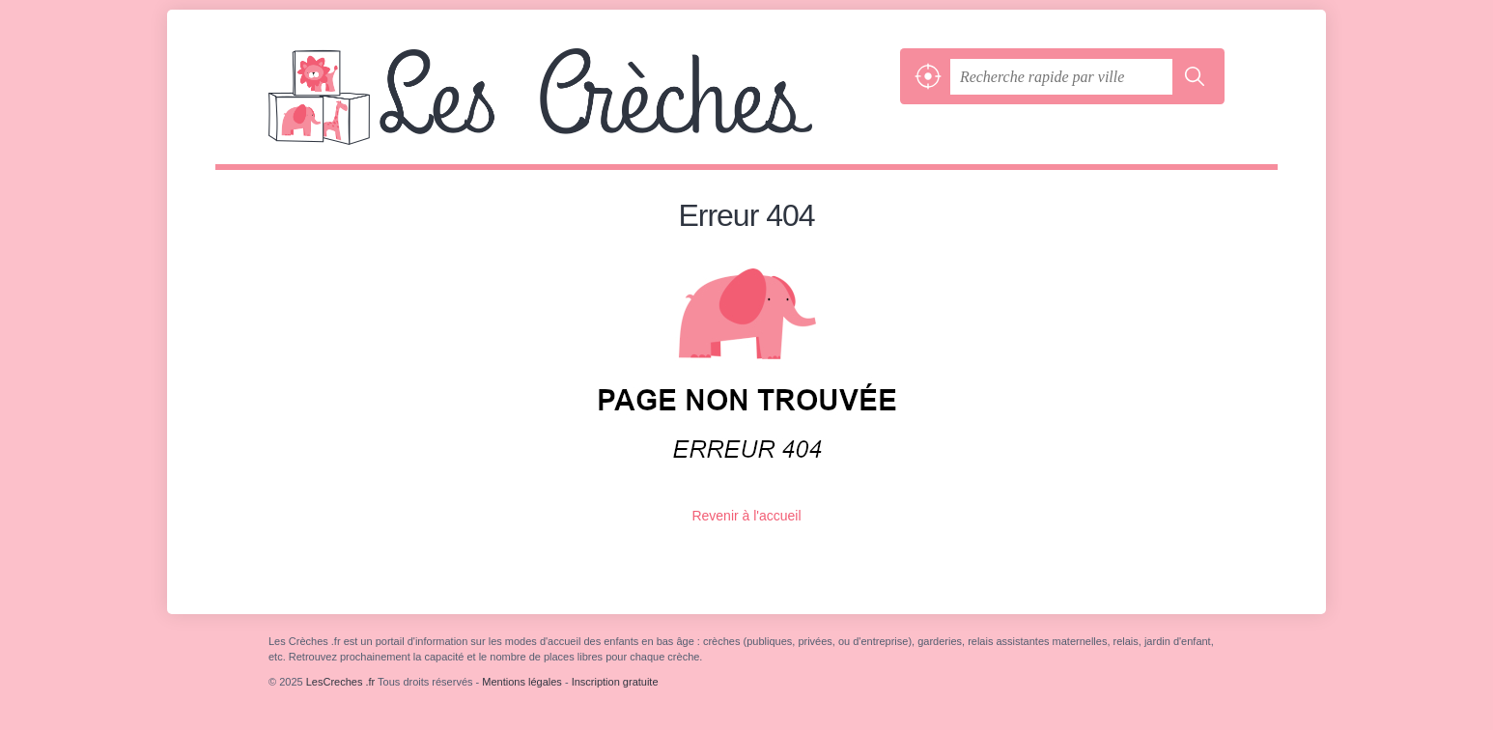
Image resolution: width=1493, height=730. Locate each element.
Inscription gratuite (615, 682)
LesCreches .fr (579, 106)
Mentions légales (522, 682)
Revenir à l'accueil (746, 515)
